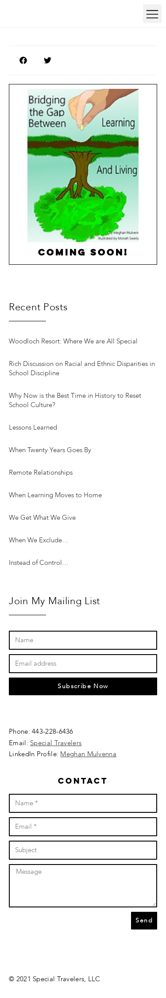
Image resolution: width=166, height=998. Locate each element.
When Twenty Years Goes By (50, 450)
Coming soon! (83, 253)
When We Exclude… (39, 540)
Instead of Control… (39, 562)
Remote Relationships (41, 472)
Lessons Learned (33, 427)
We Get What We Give (42, 517)
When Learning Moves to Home (55, 495)
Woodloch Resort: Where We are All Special (73, 341)
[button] (152, 13)
